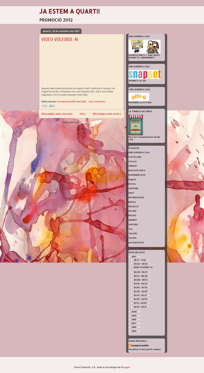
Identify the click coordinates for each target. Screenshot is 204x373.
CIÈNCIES (132, 166)
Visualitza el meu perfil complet (144, 349)
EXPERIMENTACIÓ (136, 175)
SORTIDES (133, 224)
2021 (134, 256)
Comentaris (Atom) (89, 122)
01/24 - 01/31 (140, 307)
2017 (134, 323)
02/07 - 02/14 (141, 299)
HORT (131, 193)
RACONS (132, 211)
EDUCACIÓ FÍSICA (136, 170)
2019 (134, 315)
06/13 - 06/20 (141, 276)
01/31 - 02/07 (140, 303)
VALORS (132, 238)
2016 (134, 327)
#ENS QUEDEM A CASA (139, 152)
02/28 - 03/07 (141, 291)
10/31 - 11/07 (140, 260)
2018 (134, 319)
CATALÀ (132, 161)
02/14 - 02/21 (140, 295)
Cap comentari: (97, 101)
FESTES (132, 184)
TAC (130, 229)
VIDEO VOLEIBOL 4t (60, 39)
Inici (83, 114)
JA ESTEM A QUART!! (69, 11)
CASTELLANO (134, 157)
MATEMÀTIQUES (136, 197)
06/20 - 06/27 (141, 272)
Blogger (125, 367)
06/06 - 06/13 (141, 280)
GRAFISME (133, 188)
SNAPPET (132, 220)
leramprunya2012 (140, 345)
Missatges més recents (57, 114)
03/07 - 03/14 (141, 287)
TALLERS (132, 233)
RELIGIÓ (132, 215)
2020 (134, 311)
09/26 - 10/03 (141, 264)
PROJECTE (133, 206)
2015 (134, 331)
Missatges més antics (107, 114)
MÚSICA (132, 202)
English (132, 179)
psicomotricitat (136, 242)
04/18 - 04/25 (141, 283)
